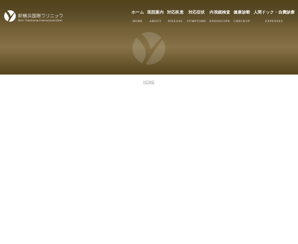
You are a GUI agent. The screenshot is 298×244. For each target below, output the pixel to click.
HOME (149, 82)
